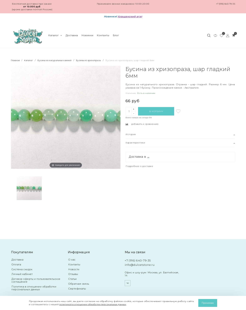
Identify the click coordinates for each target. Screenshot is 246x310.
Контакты (103, 33)
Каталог (55, 33)
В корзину (156, 107)
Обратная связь (78, 280)
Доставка (72, 33)
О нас (72, 255)
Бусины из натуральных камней (58, 56)
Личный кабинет (22, 270)
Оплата (16, 260)
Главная (16, 56)
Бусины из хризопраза (95, 56)
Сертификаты (77, 285)
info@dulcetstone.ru (142, 261)
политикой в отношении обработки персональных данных (95, 304)
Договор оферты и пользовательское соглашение (35, 277)
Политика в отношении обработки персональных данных (33, 285)
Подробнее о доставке (140, 162)
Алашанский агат (130, 16)
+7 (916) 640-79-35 (224, 3)
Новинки (87, 33)
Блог (116, 33)
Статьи (72, 275)
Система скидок (21, 265)
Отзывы (73, 270)
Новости (74, 265)
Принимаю (208, 303)
